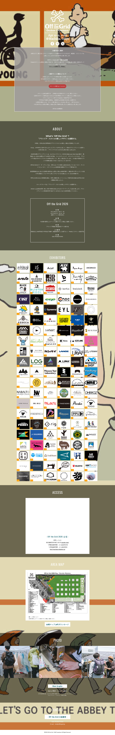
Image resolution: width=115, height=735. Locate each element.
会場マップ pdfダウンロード (57, 624)
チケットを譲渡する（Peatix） (57, 66)
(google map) (65, 542)
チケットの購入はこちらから (57, 86)
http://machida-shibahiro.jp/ (57, 549)
